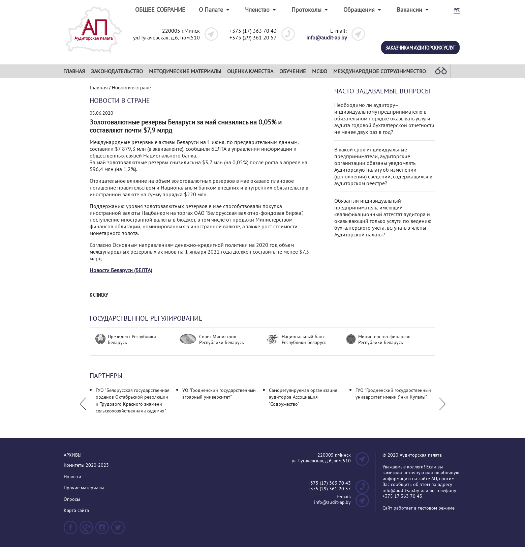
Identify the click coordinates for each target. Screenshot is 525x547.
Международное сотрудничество (379, 71)
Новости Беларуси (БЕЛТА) (121, 270)
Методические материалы (185, 71)
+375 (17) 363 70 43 (253, 30)
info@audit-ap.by (326, 37)
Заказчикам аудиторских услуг (420, 47)
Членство (257, 9)
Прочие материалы (84, 488)
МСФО (319, 71)
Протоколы (306, 9)
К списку (99, 295)
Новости (72, 477)
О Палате (211, 9)
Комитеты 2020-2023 (86, 465)
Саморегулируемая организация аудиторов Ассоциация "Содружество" (303, 397)
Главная (74, 71)
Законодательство (117, 71)
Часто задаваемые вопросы (382, 91)
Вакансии (409, 9)
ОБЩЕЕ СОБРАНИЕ (160, 9)
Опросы (72, 499)
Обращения (359, 9)
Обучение (292, 71)
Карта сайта (76, 510)
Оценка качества (250, 71)
